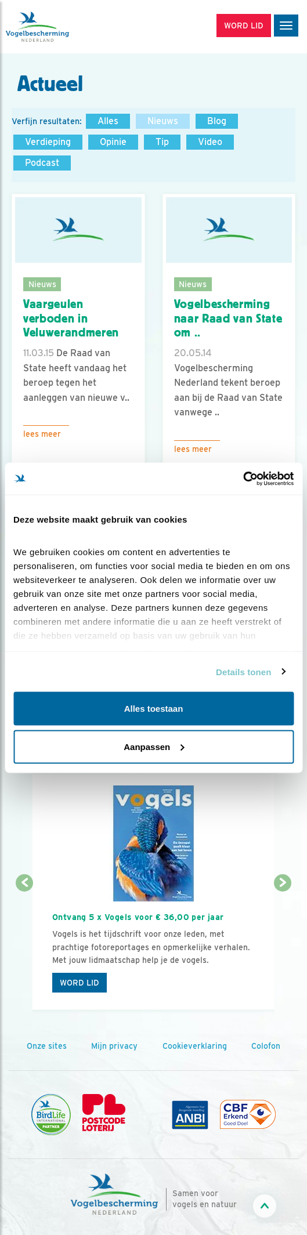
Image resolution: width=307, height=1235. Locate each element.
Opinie (113, 141)
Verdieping (48, 141)
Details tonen (243, 671)
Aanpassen (154, 746)
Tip (162, 141)
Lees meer (42, 434)
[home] (58, 27)
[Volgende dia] (282, 947)
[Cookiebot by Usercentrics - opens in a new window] (243, 478)
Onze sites (47, 1046)
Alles (107, 120)
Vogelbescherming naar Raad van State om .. (228, 318)
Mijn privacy (114, 1046)
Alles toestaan (153, 709)
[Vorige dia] (24, 947)
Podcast (42, 162)
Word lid (79, 982)
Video (210, 141)
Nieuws (162, 120)
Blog (216, 120)
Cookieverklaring (194, 1046)
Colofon (265, 1046)
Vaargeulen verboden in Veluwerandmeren (71, 318)
